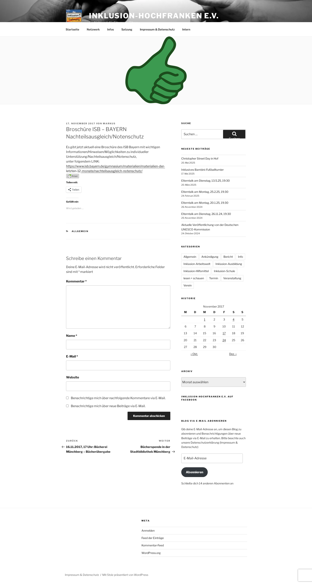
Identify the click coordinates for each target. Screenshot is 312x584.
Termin (213, 278)
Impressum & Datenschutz (157, 29)
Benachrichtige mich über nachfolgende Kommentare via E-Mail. (118, 398)
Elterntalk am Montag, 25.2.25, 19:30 (204, 191)
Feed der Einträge (152, 538)
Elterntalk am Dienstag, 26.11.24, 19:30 (206, 214)
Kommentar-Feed (152, 545)
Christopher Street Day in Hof (199, 158)
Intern (186, 29)
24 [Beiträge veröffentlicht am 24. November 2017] (224, 340)
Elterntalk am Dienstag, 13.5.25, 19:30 (205, 180)
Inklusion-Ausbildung (228, 264)
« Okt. (194, 354)
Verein (187, 285)
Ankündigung (209, 256)
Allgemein (80, 231)
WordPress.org (151, 553)
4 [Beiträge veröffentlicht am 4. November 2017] (233, 319)
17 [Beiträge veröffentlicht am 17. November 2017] (224, 333)
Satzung (126, 29)
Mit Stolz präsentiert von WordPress (125, 574)
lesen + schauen (193, 278)
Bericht (228, 256)
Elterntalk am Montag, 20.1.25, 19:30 (204, 202)
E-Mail (72, 356)
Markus (109, 123)
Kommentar (76, 281)
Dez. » (233, 354)
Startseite (72, 29)
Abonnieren (194, 472)
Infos (110, 29)
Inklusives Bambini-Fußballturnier (202, 169)
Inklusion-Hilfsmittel (196, 271)
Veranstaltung (232, 278)
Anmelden (148, 530)
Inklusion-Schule (224, 271)
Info (240, 256)
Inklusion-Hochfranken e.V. (154, 15)
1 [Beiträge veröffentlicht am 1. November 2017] (204, 319)
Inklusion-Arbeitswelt (196, 264)
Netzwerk (93, 29)
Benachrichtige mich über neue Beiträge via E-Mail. (108, 406)
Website (72, 377)
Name (71, 336)
